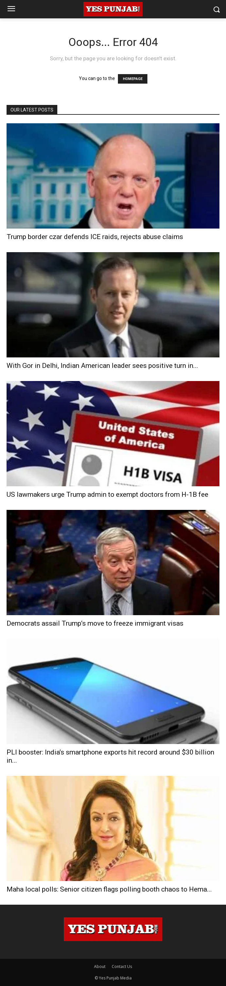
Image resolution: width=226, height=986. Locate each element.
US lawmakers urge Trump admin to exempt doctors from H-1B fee (107, 494)
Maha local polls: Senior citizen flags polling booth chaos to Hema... (109, 889)
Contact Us (122, 966)
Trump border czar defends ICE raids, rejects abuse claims (95, 237)
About (99, 966)
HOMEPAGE (132, 79)
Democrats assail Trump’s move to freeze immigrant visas (95, 623)
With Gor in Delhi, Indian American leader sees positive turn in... (102, 366)
